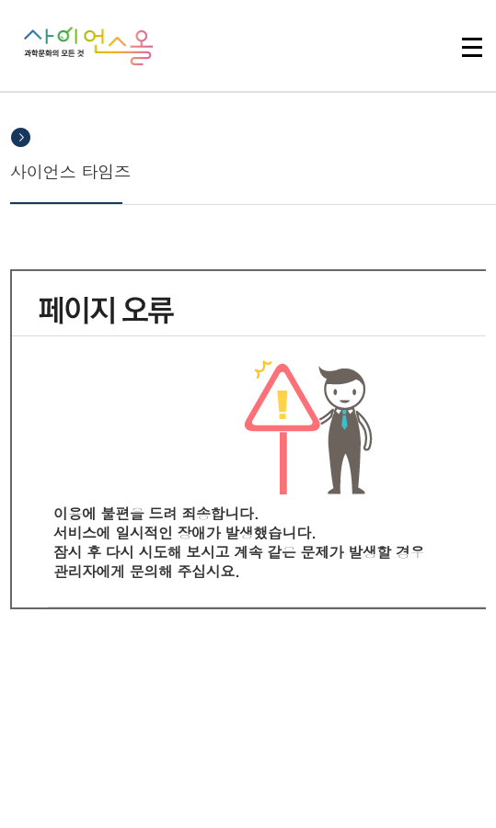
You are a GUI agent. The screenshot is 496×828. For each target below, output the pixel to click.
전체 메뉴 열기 (472, 47)
